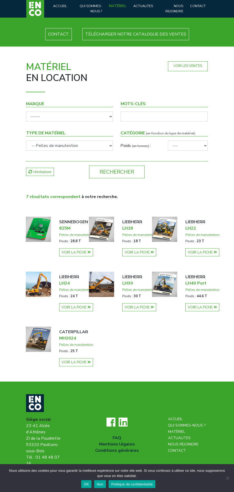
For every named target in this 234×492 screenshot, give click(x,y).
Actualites (143, 6)
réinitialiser (40, 171)
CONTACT (58, 34)
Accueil (60, 6)
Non (100, 484)
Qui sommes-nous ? (91, 8)
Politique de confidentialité (132, 484)
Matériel (117, 6)
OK (86, 484)
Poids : (135, 146)
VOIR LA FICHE (76, 252)
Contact (198, 6)
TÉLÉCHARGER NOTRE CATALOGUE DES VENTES (135, 34)
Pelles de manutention (76, 234)
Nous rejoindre (174, 8)
